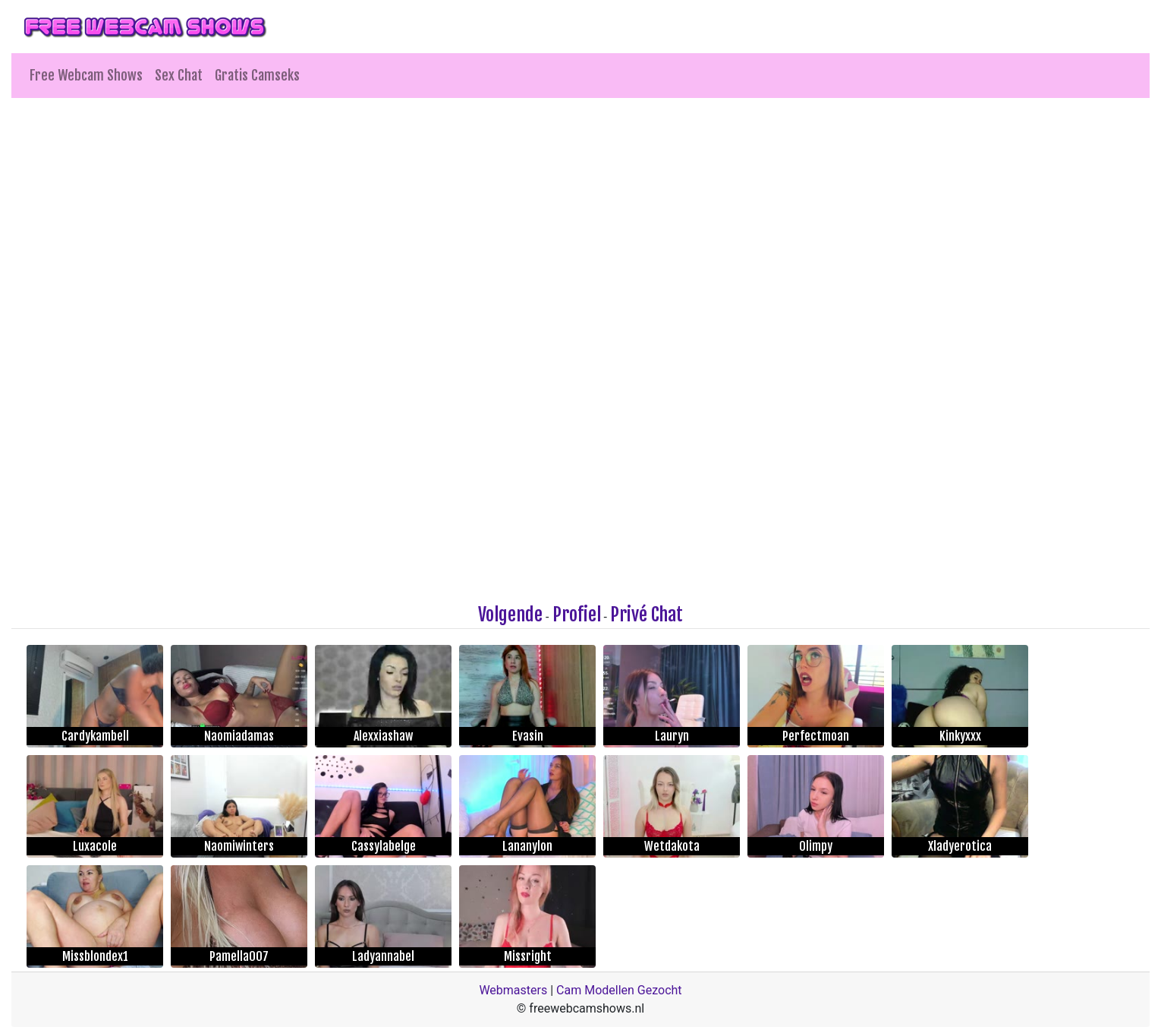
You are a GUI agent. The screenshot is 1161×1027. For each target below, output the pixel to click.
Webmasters (513, 990)
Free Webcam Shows (86, 75)
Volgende (510, 614)
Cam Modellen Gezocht (619, 990)
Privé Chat (646, 614)
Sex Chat (179, 75)
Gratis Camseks (257, 75)
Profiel (576, 614)
